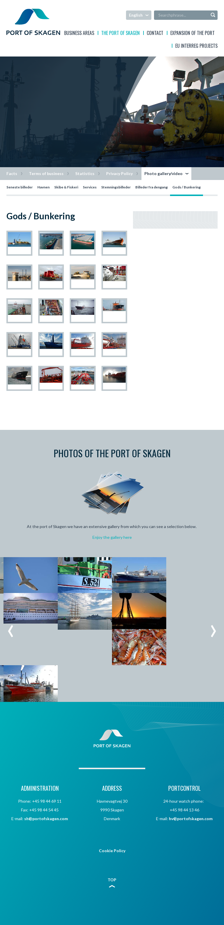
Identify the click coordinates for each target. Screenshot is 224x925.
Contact (155, 33)
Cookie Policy (112, 850)
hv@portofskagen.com (191, 818)
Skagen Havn (33, 22)
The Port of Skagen (120, 33)
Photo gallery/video (163, 173)
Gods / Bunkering (186, 187)
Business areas (79, 33)
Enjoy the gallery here (112, 537)
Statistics (84, 173)
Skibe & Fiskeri (66, 187)
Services (90, 187)
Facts (11, 173)
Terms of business (46, 173)
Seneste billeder (19, 187)
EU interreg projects (196, 46)
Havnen (43, 187)
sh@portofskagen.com (46, 818)
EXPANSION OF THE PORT (192, 33)
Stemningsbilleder (116, 187)
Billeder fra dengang (151, 187)
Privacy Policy (119, 173)
